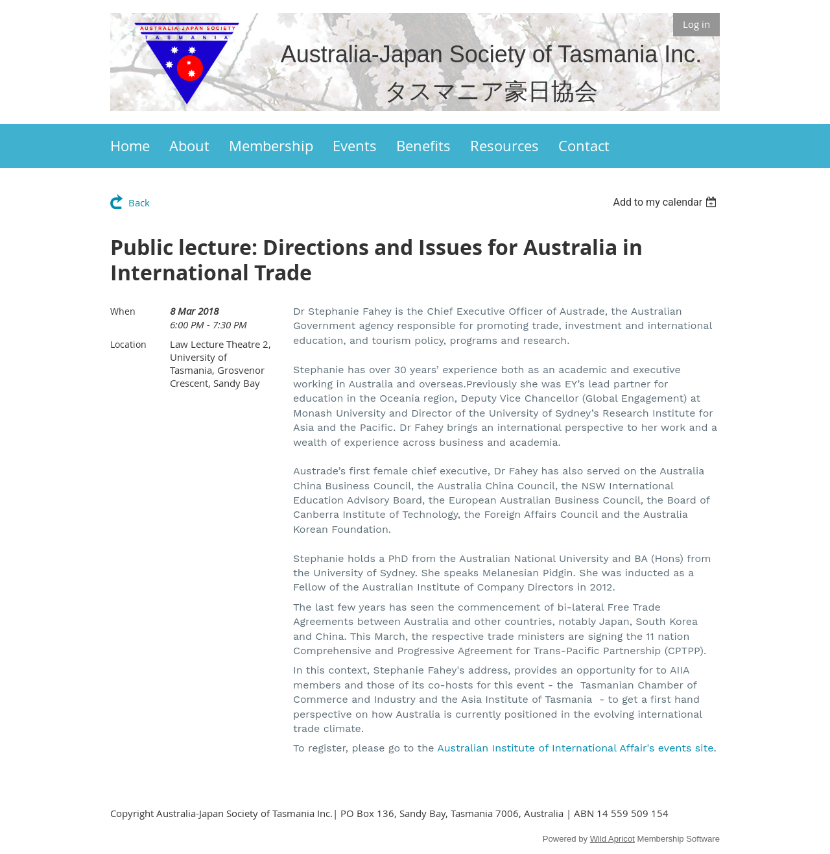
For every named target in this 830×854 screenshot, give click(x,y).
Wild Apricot (612, 839)
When (123, 311)
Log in (696, 24)
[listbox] (666, 202)
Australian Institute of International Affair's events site (575, 748)
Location (128, 344)
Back (139, 202)
